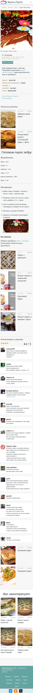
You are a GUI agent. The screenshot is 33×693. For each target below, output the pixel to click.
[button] (30, 2)
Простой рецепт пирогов (10, 96)
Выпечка (8, 676)
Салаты (17, 683)
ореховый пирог (10, 396)
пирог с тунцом (22, 241)
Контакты (4, 672)
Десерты (25, 676)
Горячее (16, 676)
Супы (16, 686)
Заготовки (9, 680)
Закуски (18, 680)
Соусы (25, 683)
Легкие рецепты (7, 98)
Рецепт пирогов (7, 62)
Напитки (9, 683)
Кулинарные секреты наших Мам (12, 2)
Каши (25, 680)
